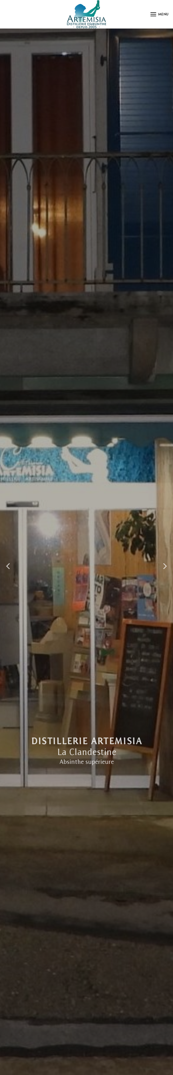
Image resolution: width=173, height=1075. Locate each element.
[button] (159, 14)
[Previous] (8, 566)
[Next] (164, 566)
